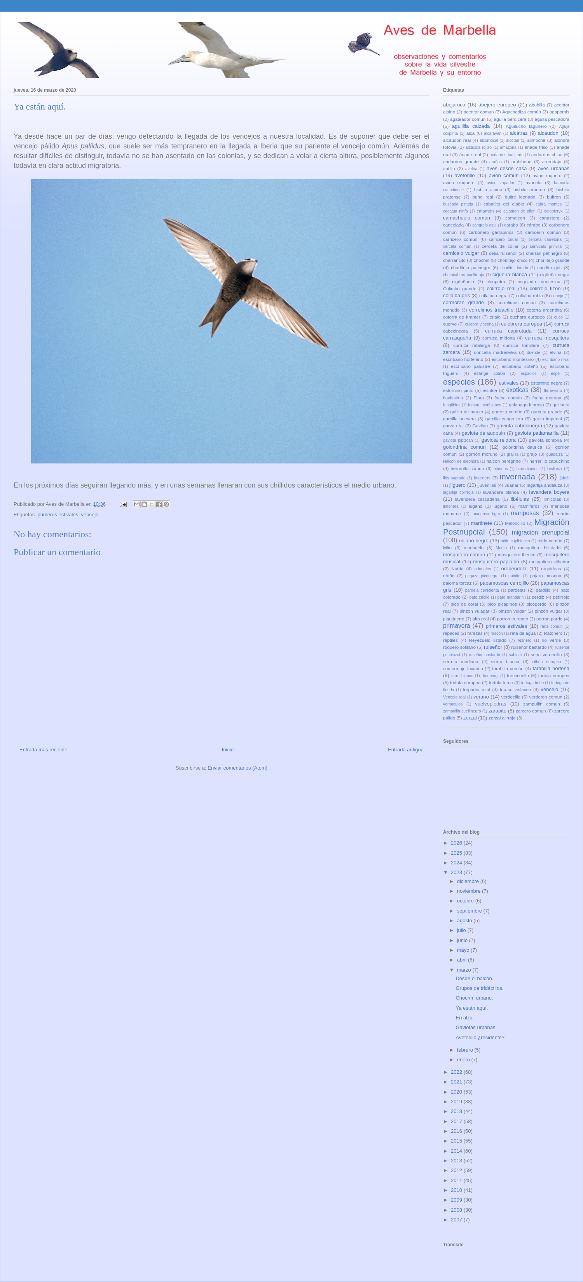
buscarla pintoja (458, 204)
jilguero (457, 485)
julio (462, 930)
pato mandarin (510, 597)
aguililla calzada (471, 126)
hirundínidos (528, 469)
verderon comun (545, 696)
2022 (457, 1072)
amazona (508, 147)
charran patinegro (544, 253)
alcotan (512, 140)
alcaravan (492, 133)
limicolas (552, 499)
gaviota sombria (545, 439)
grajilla (512, 454)
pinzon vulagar (474, 610)
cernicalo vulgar (461, 253)
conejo (557, 296)
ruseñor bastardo (484, 655)
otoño (448, 575)
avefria (471, 169)
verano (481, 697)
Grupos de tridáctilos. (479, 988)
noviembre (469, 891)
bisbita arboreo (529, 189)
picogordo (536, 603)
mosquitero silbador (549, 561)
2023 (457, 872)
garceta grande (546, 411)
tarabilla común (508, 668)
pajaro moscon (545, 575)
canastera (549, 217)
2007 (457, 1220)
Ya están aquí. (472, 1008)
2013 (457, 1161)
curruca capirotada (508, 331)
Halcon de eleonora (461, 461)
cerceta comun (457, 246)
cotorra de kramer (461, 316)
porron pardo (549, 618)
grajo (532, 453)
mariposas (525, 513)
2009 (457, 1200)
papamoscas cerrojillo (504, 583)
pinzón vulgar (548, 610)
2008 (457, 1210)
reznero (524, 640)
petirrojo (561, 596)
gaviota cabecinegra (519, 425)
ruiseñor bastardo (528, 647)
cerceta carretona (545, 239)
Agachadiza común (521, 111)
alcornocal (489, 140)
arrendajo (551, 161)
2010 (457, 1190)
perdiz (538, 596)
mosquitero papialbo (496, 561)
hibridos (501, 469)
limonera (451, 506)
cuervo (450, 323)
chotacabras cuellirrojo (463, 275)
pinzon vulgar (512, 610)
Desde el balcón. (474, 978)
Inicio (228, 749)
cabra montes (549, 204)
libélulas (520, 499)
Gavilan (480, 425)
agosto (465, 920)
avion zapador (500, 183)
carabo (511, 224)
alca (470, 133)
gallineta (560, 404)
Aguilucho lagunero (526, 126)
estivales (508, 383)
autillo (449, 168)
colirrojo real (501, 288)
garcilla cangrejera (504, 418)
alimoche (536, 140)
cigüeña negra (554, 274)
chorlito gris (550, 267)
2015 (457, 1141)
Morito (501, 548)
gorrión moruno (481, 453)
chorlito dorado (514, 268)
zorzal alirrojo (502, 717)
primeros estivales (57, 514)
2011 (457, 1180)
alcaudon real (457, 140)
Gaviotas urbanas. (476, 1027)
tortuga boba (532, 683)
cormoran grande (463, 302)
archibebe (521, 161)
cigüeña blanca (509, 274)
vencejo (89, 514)
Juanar (511, 485)
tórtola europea (465, 682)
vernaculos (453, 704)
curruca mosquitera (547, 338)
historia (554, 468)
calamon (485, 210)
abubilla (537, 104)
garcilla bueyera (459, 418)
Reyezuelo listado (487, 640)
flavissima (453, 397)
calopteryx (553, 211)
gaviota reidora (499, 440)
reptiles (450, 640)
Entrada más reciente (43, 749)
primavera (456, 625)
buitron (554, 196)
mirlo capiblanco (515, 541)
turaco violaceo (515, 689)
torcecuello (518, 675)
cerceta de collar (500, 246)
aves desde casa (507, 168)
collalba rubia (529, 295)
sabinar (515, 655)
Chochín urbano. (474, 998)
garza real (453, 425)
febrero (466, 1050)
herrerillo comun (467, 468)
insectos (482, 477)
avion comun (504, 175)
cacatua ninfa (455, 211)
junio (463, 940)
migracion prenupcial (540, 532)
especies (459, 381)
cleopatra (496, 281)
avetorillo (465, 175)
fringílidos (451, 405)
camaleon (515, 217)
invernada (517, 476)
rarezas (475, 633)
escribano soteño (520, 366)
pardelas (516, 589)
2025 (457, 853)
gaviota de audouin (483, 433)
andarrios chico (546, 154)
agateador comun (467, 119)
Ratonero (553, 633)
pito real (481, 618)
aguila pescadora (552, 119)
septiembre (470, 911)
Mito (447, 547)
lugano (475, 506)
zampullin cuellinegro (462, 711)
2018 (457, 1111)
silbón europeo (546, 662)
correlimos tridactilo (491, 310)
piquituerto (453, 618)
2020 (457, 1092)
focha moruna (547, 397)
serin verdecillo (546, 654)
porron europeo (512, 618)
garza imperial (547, 418)
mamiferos (529, 506)
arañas (495, 162)
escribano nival (555, 359)
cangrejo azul (484, 225)
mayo (464, 950)
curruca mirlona (498, 337)
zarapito (497, 711)
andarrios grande (461, 161)
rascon (497, 633)
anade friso (536, 147)
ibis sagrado (454, 478)
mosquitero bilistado (539, 547)
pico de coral (464, 603)
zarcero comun (531, 710)
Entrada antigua (406, 749)
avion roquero (546, 175)
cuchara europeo (527, 316)
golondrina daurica (522, 446)
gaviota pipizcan (458, 440)
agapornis (559, 111)
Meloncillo (515, 523)
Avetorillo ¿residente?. (481, 1037)
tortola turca (501, 682)
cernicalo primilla (546, 246)
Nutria (457, 568)
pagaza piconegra (482, 576)
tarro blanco (462, 676)
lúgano (500, 506)
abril (462, 960)
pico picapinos (502, 603)
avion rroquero (459, 182)
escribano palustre (470, 366)
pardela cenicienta (482, 590)
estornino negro (546, 382)
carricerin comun (543, 232)
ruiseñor (493, 647)
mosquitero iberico (517, 554)
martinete (481, 523)
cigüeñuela (463, 281)
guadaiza (554, 454)
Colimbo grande (460, 288)
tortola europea (553, 675)
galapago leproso (526, 404)
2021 (457, 1082)
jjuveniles (487, 485)
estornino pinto (458, 390)
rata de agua (523, 633)
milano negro (474, 540)
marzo (465, 970)
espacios (528, 373)
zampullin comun (541, 703)
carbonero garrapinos (490, 232)
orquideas (551, 568)
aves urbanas (553, 168)
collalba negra (493, 295)
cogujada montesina (539, 281)
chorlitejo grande (552, 260)
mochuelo (474, 547)
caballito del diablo (504, 203)
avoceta (534, 182)
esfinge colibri (489, 373)
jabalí (564, 478)
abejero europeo (497, 105)
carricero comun (460, 239)
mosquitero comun (464, 554)
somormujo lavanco (463, 668)
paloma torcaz (457, 582)
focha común (508, 397)
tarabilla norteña (550, 668)
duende (533, 352)
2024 (457, 863)
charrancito (454, 260)
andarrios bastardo (507, 155)
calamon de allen (519, 211)
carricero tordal (503, 239)
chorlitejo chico (512, 260)
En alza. (465, 1018)
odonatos (483, 569)
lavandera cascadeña (477, 499)
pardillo (543, 589)
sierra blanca (505, 661)
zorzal (470, 718)
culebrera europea (521, 324)
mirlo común (550, 540)
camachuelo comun (466, 218)
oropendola (513, 568)
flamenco (553, 390)
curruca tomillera (521, 345)
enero (464, 1060)
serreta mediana (460, 661)
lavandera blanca (501, 492)
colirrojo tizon (545, 288)
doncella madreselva (495, 352)
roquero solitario (459, 647)
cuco (558, 317)
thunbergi (490, 676)
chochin (481, 260)
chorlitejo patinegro (470, 267)
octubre (466, 901)
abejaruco (454, 105)
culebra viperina (479, 324)
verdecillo (510, 696)
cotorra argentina (544, 309)
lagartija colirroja (458, 492)
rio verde (551, 640)
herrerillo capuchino (549, 460)
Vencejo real (454, 697)
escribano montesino (513, 359)
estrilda (489, 390)
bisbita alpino (488, 189)
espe (555, 373)
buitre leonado (520, 196)
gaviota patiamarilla (537, 433)
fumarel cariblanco (484, 405)
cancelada (453, 224)
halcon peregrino (504, 460)
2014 (457, 1151)
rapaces (451, 633)
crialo (495, 316)
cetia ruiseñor (503, 253)
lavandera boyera (549, 492)
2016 (457, 1131)
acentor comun (479, 111)
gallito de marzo (466, 411)
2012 (457, 1170)
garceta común (507, 411)
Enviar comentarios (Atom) (237, 768)
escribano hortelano (463, 359)
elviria (556, 352)
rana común (552, 626)
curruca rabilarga (471, 345)
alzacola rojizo (479, 147)
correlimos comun (516, 302)
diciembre (468, 881)
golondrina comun (464, 447)
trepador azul (476, 689)
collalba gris (456, 295)
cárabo (534, 224)
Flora (479, 397)
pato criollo (479, 597)
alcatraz (519, 133)
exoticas (517, 390)
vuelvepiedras (490, 704)
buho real (482, 196)
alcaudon (548, 133)
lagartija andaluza (544, 485)
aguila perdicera (510, 119)
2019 (457, 1101)
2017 (457, 1121)
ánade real (470, 154)
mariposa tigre (486, 514)
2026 (457, 843)
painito (514, 576)
